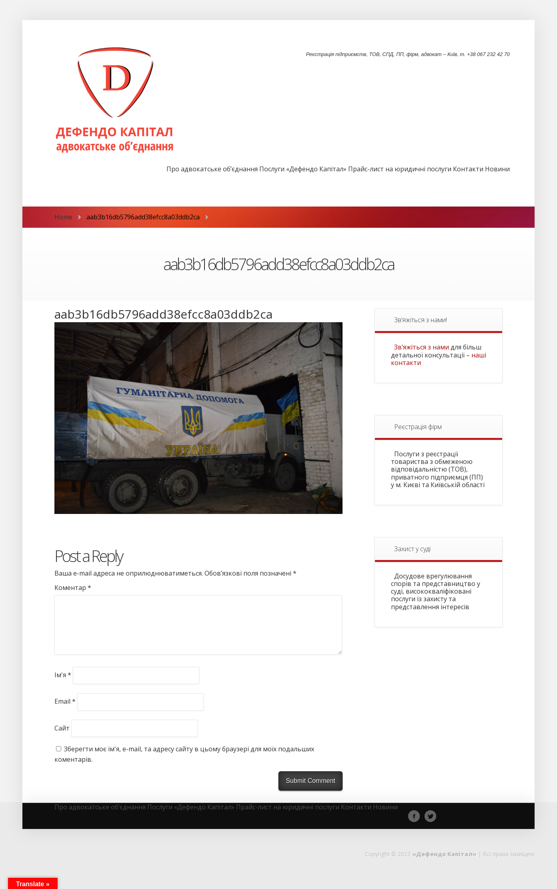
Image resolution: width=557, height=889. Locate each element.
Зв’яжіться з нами (421, 347)
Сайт (62, 737)
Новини (497, 169)
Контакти (468, 169)
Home (63, 217)
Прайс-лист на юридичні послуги (399, 169)
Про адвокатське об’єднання (212, 169)
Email (65, 710)
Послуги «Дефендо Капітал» (303, 169)
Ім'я (62, 684)
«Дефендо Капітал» (444, 863)
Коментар (72, 587)
